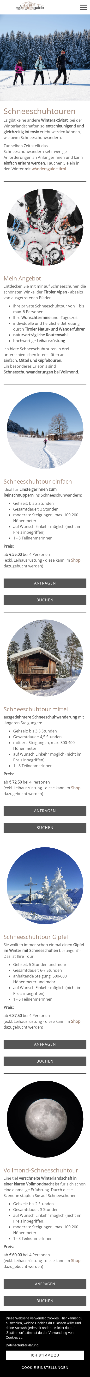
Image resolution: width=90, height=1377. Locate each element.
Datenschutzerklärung (22, 1345)
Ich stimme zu (45, 1355)
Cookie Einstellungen (45, 1368)
